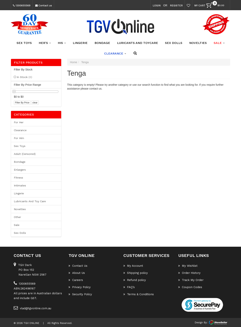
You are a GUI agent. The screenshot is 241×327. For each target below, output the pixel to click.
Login (157, 5)
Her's (45, 43)
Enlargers (20, 169)
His (62, 43)
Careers (76, 280)
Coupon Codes (190, 287)
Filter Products (28, 62)
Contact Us (78, 265)
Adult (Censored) (25, 153)
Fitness (18, 177)
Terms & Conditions (138, 294)
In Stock (24, 77)
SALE (219, 43)
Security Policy (81, 294)
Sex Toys (24, 43)
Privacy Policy (80, 287)
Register (176, 5)
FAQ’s (129, 287)
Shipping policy (135, 273)
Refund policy (134, 280)
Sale (16, 224)
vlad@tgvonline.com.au (33, 308)
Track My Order (191, 280)
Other (17, 217)
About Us (77, 273)
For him (19, 138)
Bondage (102, 43)
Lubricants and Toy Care (30, 201)
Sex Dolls (173, 43)
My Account (133, 265)
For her (18, 122)
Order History (189, 273)
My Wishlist (188, 265)
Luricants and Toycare (137, 43)
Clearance (20, 130)
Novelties (198, 43)
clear (35, 102)
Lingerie (80, 43)
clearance (115, 53)
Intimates (20, 185)
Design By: (201, 322)
